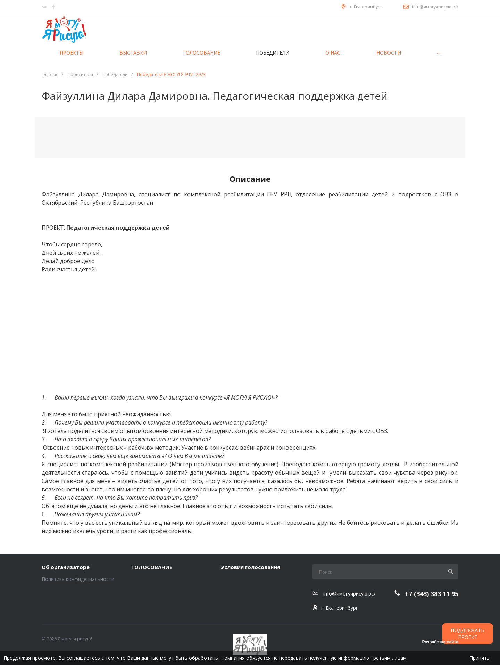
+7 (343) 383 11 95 (431, 594)
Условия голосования (250, 567)
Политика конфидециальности (78, 579)
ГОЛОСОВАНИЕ (151, 567)
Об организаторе (66, 567)
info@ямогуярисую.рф (435, 7)
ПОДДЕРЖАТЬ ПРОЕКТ (467, 633)
